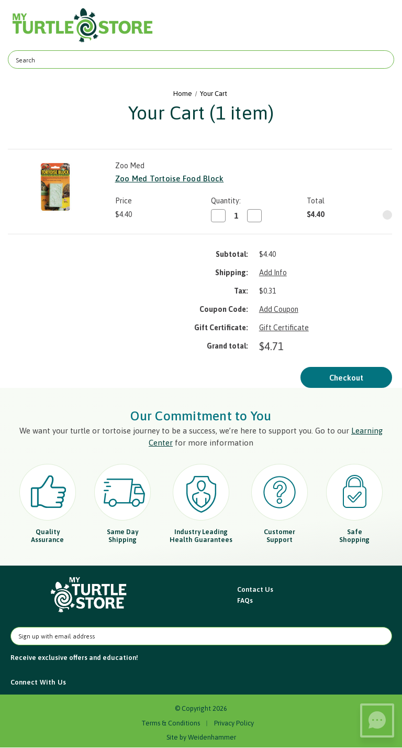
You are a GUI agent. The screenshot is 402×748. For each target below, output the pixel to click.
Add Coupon (278, 309)
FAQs (245, 600)
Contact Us (255, 589)
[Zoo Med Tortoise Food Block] (236, 215)
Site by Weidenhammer (201, 737)
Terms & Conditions (170, 723)
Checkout (346, 377)
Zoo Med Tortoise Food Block (169, 178)
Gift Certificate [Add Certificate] (284, 327)
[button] (89, 595)
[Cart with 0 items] (379, 25)
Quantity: (226, 201)
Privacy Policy (234, 723)
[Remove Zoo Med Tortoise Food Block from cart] (387, 215)
